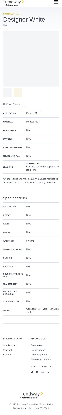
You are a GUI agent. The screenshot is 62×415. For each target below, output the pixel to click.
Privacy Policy (46, 404)
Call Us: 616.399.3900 (39, 408)
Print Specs (11, 104)
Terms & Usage (20, 408)
